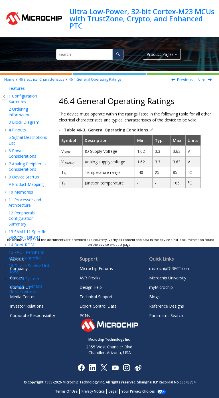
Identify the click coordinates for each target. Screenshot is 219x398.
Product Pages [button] (160, 54)
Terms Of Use (69, 391)
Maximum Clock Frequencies (29, 172)
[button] (10, 109)
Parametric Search (166, 315)
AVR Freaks (90, 278)
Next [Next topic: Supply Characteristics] (201, 79)
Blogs (154, 296)
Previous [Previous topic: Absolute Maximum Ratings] (185, 79)
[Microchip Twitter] (103, 367)
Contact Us (20, 287)
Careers (17, 278)
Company (19, 268)
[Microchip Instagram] (126, 367)
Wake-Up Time (31, 195)
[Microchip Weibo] (137, 367)
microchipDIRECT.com (169, 268)
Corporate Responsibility (32, 315)
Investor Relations (26, 306)
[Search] (117, 54)
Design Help (91, 287)
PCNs (85, 315)
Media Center (22, 296)
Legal (116, 391)
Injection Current (26, 219)
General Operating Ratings (95, 79)
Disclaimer (27, 109)
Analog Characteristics (26, 232)
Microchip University (167, 278)
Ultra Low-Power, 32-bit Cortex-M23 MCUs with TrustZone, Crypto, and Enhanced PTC (142, 18)
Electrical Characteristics (41, 79)
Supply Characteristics (26, 159)
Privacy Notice (96, 391)
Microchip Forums (96, 268)
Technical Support (96, 296)
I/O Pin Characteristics (26, 206)
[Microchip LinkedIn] (92, 367)
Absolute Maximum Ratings (29, 132)
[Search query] (89, 54)
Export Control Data (98, 306)
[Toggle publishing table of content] (4, 97)
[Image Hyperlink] (115, 367)
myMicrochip (161, 287)
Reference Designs (166, 306)
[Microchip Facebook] (81, 367)
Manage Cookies (138, 391)
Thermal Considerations (26, 119)
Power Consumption (25, 185)
